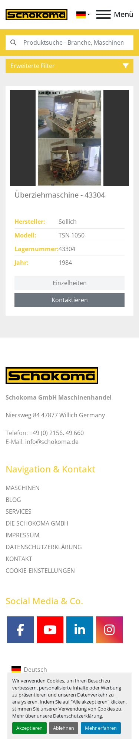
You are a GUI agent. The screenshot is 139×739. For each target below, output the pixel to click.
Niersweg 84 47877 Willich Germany (55, 415)
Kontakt (19, 559)
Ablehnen (63, 728)
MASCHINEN (23, 488)
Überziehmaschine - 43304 (59, 195)
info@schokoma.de (52, 442)
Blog (13, 500)
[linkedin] (79, 629)
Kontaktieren (70, 300)
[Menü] (103, 14)
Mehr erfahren (101, 728)
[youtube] (50, 629)
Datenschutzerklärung (77, 715)
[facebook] (20, 629)
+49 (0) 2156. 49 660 (56, 433)
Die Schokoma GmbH (37, 523)
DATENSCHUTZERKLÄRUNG (44, 547)
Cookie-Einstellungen (40, 571)
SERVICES (19, 511)
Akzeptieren (29, 728)
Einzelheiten (70, 283)
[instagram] (109, 629)
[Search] (69, 42)
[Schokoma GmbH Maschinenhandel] (52, 375)
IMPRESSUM (22, 535)
